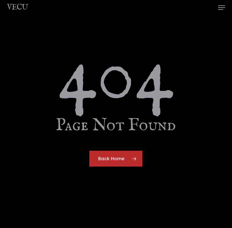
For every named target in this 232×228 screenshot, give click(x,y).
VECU (17, 7)
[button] (221, 7)
